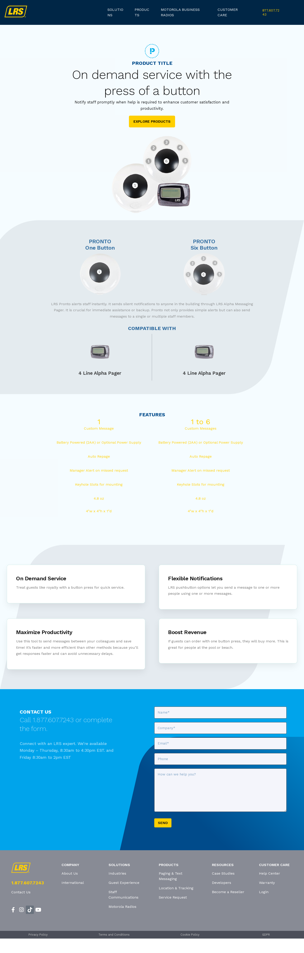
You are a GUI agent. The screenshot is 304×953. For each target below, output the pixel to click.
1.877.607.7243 (27, 882)
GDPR (266, 934)
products (142, 12)
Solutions (115, 12)
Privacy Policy (38, 934)
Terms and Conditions (114, 934)
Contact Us (21, 892)
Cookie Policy (190, 934)
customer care (228, 12)
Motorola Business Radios (180, 12)
